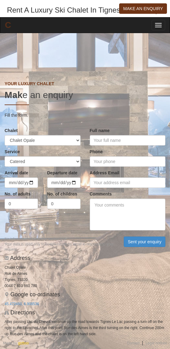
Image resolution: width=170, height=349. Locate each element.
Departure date (62, 172)
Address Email (104, 172)
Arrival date (16, 172)
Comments (101, 194)
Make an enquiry (143, 8)
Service (12, 151)
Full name (100, 130)
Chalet (11, 130)
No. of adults (18, 194)
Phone (96, 151)
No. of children (62, 194)
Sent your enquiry (144, 241)
